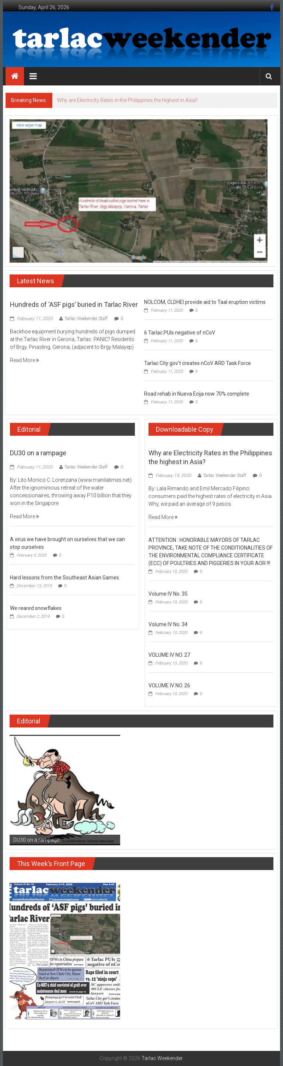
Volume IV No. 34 (168, 624)
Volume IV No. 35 (168, 594)
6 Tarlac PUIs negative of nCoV (179, 333)
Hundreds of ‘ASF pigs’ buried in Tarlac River (74, 304)
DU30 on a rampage (38, 453)
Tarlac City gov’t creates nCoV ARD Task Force (197, 363)
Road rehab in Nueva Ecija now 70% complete (196, 394)
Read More (24, 360)
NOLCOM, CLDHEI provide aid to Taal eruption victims (205, 302)
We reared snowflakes (36, 608)
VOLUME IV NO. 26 (169, 685)
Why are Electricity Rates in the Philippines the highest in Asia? (127, 100)
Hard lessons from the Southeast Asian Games (64, 578)
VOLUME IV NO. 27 (169, 655)
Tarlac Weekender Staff (86, 318)
